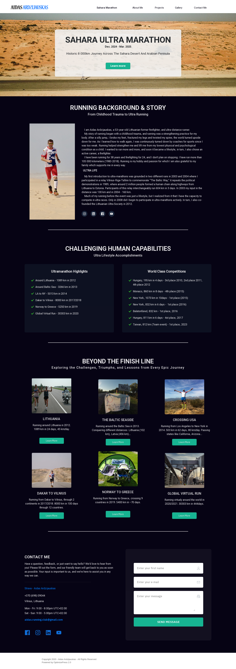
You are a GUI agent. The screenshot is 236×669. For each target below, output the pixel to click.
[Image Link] (29, 7)
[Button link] (107, 7)
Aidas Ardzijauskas (40, 588)
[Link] (84, 214)
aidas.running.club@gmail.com (44, 619)
